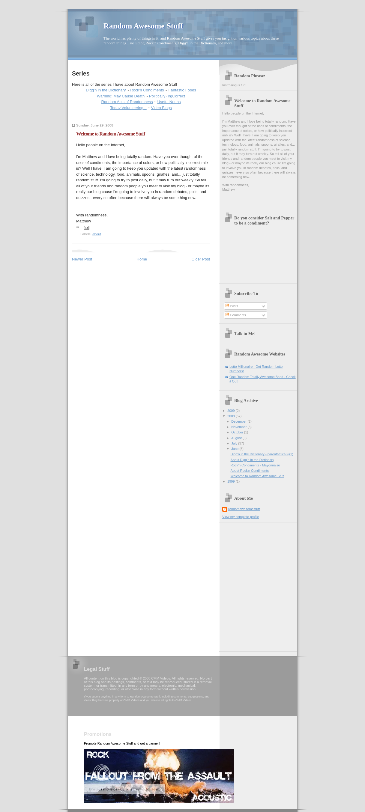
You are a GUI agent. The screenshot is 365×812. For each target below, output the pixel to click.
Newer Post (82, 259)
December (239, 421)
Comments (236, 315)
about (96, 234)
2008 (231, 416)
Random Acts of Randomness (127, 102)
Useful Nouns (169, 102)
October (237, 432)
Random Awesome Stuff (143, 26)
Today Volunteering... (128, 108)
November (239, 427)
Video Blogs (161, 108)
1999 (231, 481)
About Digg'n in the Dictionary (252, 460)
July (234, 443)
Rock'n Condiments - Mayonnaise (255, 465)
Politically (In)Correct (167, 96)
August (236, 438)
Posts (232, 306)
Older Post (201, 259)
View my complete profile (240, 517)
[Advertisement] (252, 552)
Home (142, 259)
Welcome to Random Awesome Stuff (257, 476)
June (235, 449)
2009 (231, 410)
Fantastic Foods (182, 90)
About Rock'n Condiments (250, 470)
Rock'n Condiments (147, 90)
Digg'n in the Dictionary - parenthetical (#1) (262, 454)
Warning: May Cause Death (121, 96)
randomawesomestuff (244, 509)
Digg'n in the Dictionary (106, 90)
